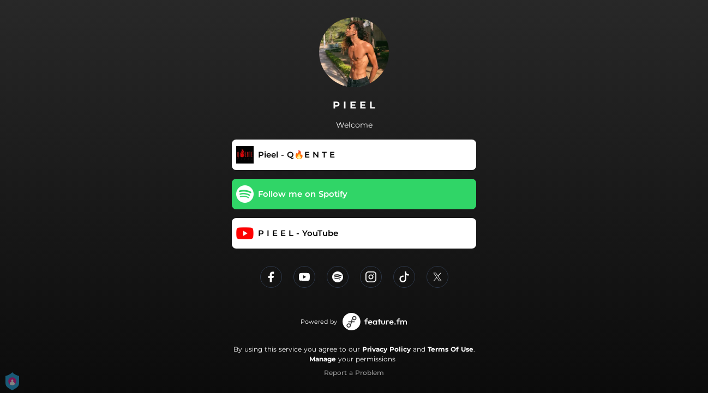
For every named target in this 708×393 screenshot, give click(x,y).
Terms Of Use (450, 349)
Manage (322, 359)
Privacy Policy (386, 349)
